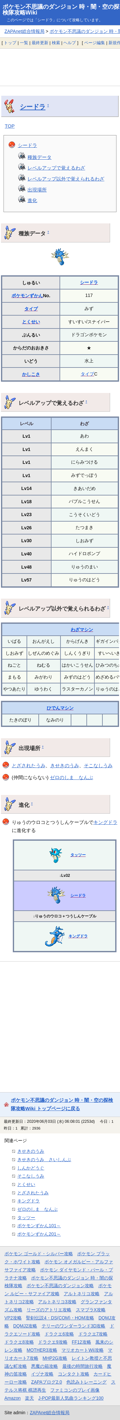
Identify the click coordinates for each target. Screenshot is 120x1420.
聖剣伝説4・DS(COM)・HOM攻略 (60, 1317)
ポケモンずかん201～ (39, 1234)
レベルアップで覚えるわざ (56, 168)
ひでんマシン (60, 707)
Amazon (12, 1398)
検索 (56, 42)
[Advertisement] (60, 67)
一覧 (24, 42)
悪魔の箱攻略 (44, 1366)
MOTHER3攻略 (42, 1350)
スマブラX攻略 (91, 1309)
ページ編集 (94, 42)
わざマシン (82, 629)
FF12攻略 (81, 1342)
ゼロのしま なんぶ (71, 777)
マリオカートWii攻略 (82, 1350)
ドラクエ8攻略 (19, 1342)
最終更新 (40, 42)
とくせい (31, 321)
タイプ (31, 308)
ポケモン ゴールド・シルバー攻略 (38, 1253)
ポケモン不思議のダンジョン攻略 (60, 1285)
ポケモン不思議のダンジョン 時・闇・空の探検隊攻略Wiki (61, 10)
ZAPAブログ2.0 (46, 1382)
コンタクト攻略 (73, 1373)
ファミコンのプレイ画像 (75, 1390)
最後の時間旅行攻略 (82, 1366)
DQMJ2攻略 (25, 1325)
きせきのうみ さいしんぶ (44, 1159)
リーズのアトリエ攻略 (49, 1309)
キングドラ (105, 822)
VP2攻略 (13, 1317)
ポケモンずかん (27, 295)
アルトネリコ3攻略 (57, 1301)
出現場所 (37, 189)
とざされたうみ (28, 765)
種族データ (40, 157)
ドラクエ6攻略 (59, 1334)
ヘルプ (69, 42)
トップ (10, 42)
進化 (32, 200)
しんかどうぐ (30, 1167)
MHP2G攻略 (55, 1358)
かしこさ (31, 374)
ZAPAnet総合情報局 (24, 31)
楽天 (29, 1398)
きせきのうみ (64, 765)
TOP (10, 126)
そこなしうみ (98, 765)
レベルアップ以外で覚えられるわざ (66, 178)
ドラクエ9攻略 (53, 1342)
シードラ (32, 106)
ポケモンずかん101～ (39, 1225)
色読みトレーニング (86, 1382)
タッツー (78, 855)
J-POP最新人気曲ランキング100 (71, 1398)
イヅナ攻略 (42, 1373)
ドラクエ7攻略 (93, 1334)
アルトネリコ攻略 (82, 1293)
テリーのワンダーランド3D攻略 (74, 1325)
